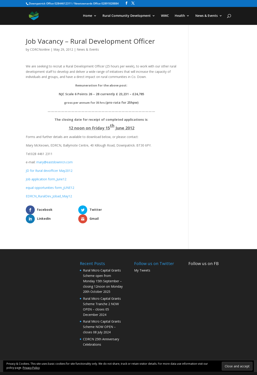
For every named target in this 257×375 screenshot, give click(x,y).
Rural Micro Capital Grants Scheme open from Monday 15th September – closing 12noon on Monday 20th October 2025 (103, 272)
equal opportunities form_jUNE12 (50, 187)
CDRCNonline (40, 49)
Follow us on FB (203, 254)
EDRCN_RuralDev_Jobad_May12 (49, 196)
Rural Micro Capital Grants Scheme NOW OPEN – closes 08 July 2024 (102, 317)
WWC (165, 16)
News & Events (206, 16)
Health (180, 16)
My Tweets (142, 261)
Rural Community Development (126, 16)
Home (87, 16)
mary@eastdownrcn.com (54, 162)
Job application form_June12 (46, 179)
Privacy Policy (31, 368)
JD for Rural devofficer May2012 (49, 170)
